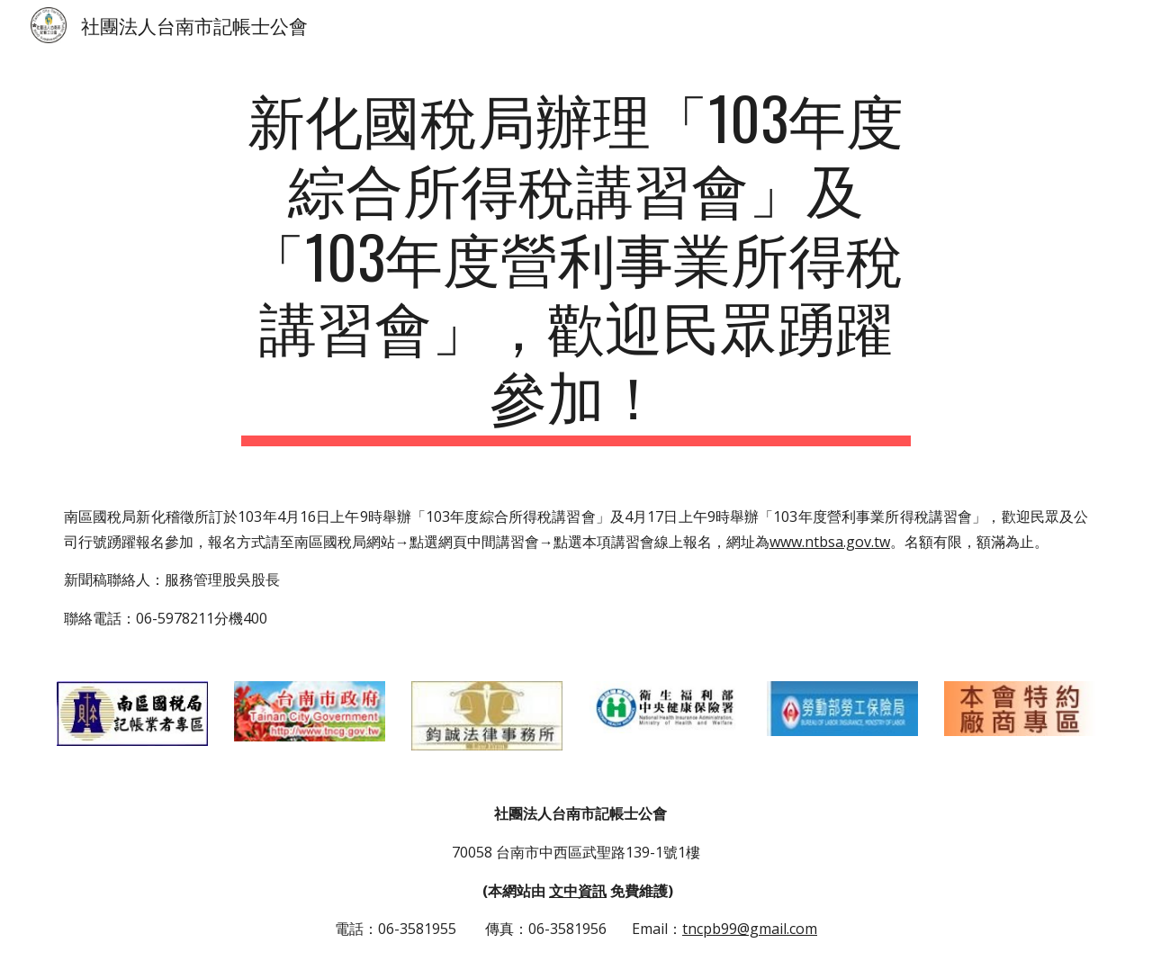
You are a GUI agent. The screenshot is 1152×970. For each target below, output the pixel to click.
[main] (576, 265)
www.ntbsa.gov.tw (830, 542)
